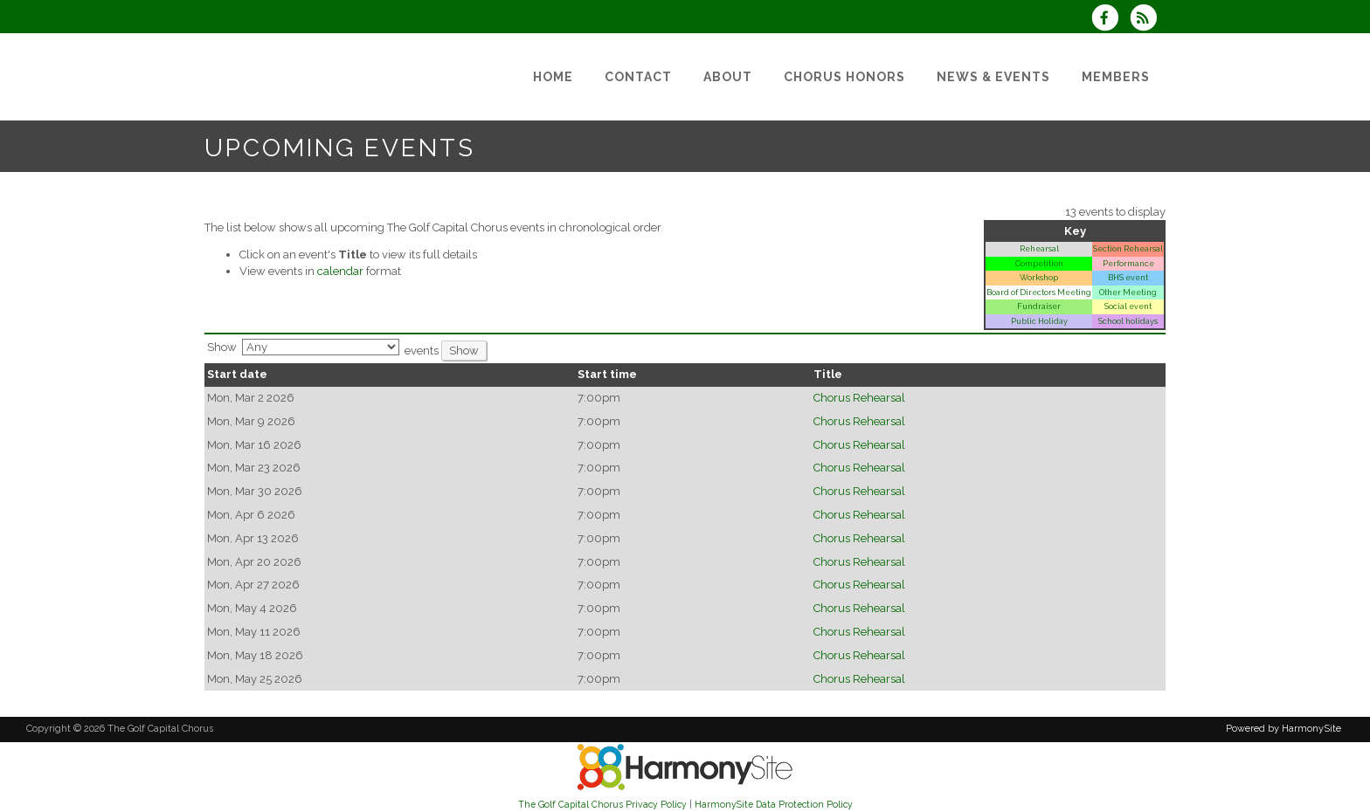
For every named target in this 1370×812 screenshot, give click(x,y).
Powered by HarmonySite (1283, 728)
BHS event (1128, 277)
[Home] (553, 76)
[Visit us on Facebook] (1110, 19)
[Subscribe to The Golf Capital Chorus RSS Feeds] (1148, 19)
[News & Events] (993, 76)
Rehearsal (1039, 248)
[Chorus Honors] (844, 76)
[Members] (1116, 76)
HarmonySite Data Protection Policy (774, 804)
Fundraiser (1039, 306)
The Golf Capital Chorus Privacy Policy (602, 804)
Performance (1128, 263)
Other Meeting (1128, 292)
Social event (1128, 306)
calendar (340, 271)
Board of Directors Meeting (1038, 292)
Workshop (1039, 277)
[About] (728, 76)
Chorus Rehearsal (859, 397)
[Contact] (638, 76)
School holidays (1128, 321)
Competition (1039, 263)
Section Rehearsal (1128, 248)
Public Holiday (1039, 321)
